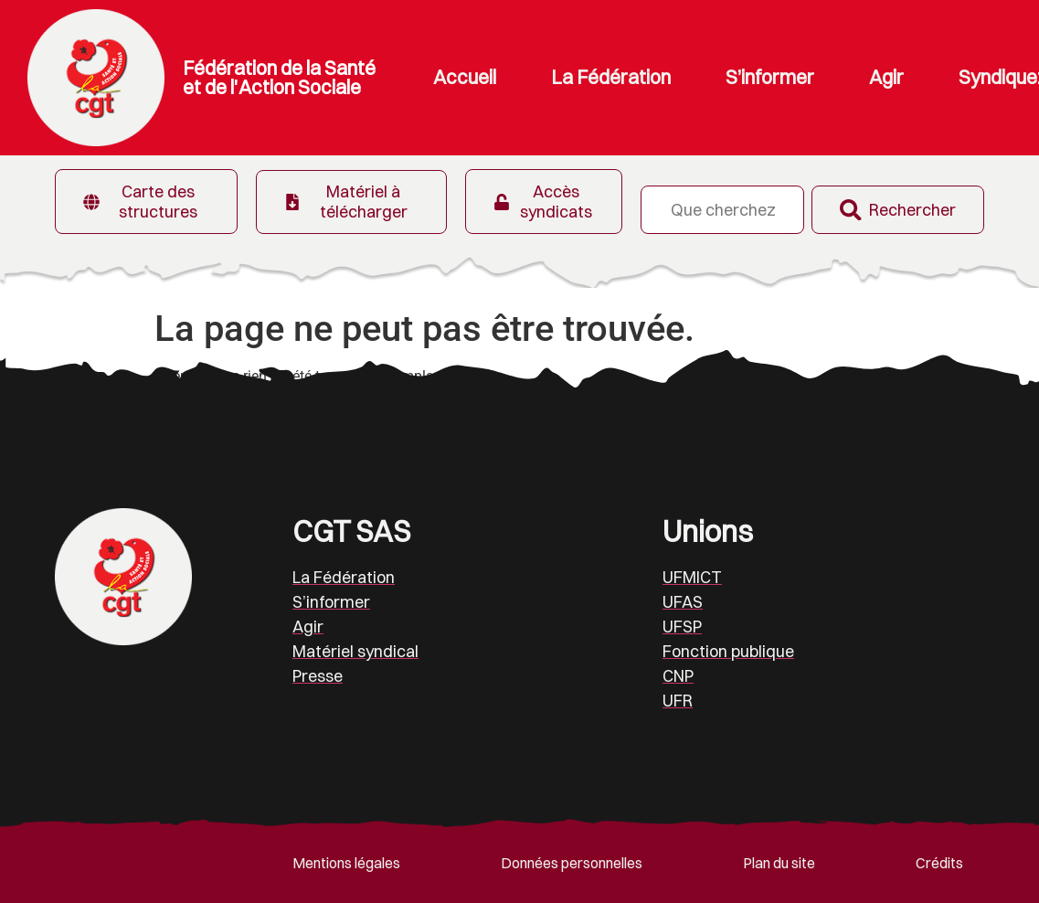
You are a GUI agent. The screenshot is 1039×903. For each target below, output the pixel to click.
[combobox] (721, 210)
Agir (886, 77)
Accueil (464, 77)
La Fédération (611, 77)
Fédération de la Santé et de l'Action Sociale (279, 77)
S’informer (770, 77)
